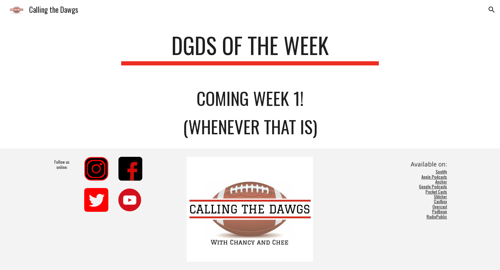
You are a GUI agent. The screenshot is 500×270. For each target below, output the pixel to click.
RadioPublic (437, 216)
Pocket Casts (436, 192)
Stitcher (440, 196)
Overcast (439, 206)
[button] (491, 9)
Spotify (441, 171)
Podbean (439, 211)
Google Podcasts (433, 186)
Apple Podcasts (434, 177)
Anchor (441, 181)
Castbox (440, 201)
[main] (250, 48)
